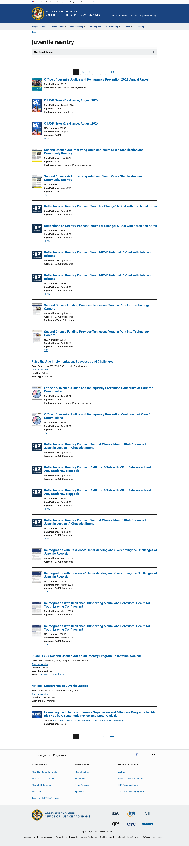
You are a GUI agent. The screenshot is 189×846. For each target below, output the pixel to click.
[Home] (73, 13)
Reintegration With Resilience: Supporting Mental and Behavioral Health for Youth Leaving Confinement (97, 604)
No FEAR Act (106, 837)
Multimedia (80, 778)
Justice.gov (158, 837)
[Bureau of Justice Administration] (115, 816)
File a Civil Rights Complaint (44, 772)
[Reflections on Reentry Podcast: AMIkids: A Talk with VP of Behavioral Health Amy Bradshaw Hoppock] (37, 470)
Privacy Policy (61, 837)
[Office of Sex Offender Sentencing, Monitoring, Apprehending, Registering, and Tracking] (147, 825)
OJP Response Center (128, 785)
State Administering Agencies (131, 791)
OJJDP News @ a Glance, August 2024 (71, 100)
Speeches (79, 791)
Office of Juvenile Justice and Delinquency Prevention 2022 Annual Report (96, 79)
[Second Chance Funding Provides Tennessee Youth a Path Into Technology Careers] (37, 310)
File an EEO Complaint (42, 785)
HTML (47, 138)
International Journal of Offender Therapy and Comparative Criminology (88, 720)
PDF (46, 194)
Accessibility (30, 837)
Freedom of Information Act (127, 837)
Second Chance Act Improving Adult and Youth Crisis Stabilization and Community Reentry (94, 151)
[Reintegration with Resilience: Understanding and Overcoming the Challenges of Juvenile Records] (37, 555)
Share (157, 18)
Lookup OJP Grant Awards (130, 778)
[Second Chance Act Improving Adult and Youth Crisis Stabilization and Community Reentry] (37, 155)
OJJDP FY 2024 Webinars (51, 674)
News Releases (82, 785)
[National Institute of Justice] (147, 816)
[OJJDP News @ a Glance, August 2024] (37, 106)
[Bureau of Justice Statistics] (131, 817)
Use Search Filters (43, 52)
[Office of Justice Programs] (38, 13)
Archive (121, 772)
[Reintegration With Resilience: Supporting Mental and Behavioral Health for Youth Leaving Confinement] (37, 608)
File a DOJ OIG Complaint (43, 778)
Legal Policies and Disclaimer (84, 837)
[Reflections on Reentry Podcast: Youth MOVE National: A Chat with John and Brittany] (37, 255)
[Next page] (113, 72)
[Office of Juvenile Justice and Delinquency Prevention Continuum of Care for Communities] (37, 393)
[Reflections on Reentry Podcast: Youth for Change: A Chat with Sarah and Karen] (37, 209)
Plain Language (45, 837)
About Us (116, 16)
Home (34, 32)
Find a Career (38, 791)
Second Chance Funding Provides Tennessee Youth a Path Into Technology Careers (97, 306)
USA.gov (146, 837)
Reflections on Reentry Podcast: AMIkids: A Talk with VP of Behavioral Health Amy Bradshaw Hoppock (98, 469)
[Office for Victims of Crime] (131, 826)
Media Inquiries (82, 772)
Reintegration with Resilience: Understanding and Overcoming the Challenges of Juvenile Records (100, 551)
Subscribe (147, 16)
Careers (137, 16)
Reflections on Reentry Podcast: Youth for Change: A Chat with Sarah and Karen (100, 206)
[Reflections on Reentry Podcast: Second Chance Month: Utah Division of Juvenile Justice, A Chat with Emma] (37, 447)
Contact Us (127, 16)
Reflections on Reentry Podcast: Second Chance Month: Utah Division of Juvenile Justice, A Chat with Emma (95, 446)
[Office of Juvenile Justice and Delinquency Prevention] (115, 826)
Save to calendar (40, 369)
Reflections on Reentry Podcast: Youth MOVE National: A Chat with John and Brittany (98, 254)
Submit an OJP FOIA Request (45, 798)
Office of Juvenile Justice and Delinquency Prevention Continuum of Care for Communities (98, 389)
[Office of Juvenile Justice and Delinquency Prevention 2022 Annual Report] (37, 85)
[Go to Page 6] (103, 72)
